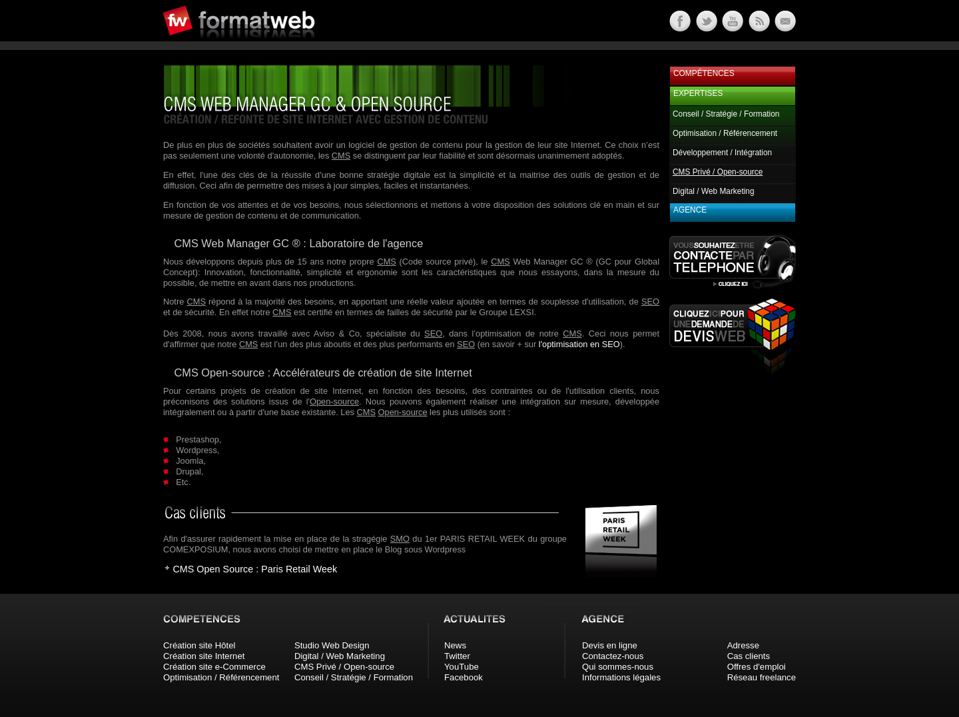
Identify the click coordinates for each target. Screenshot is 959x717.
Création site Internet (203, 656)
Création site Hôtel (199, 645)
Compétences (704, 73)
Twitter (457, 656)
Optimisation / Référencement (725, 133)
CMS (341, 156)
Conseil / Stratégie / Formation (726, 114)
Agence (690, 210)
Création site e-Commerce (214, 667)
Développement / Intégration (722, 152)
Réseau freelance (761, 677)
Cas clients (749, 656)
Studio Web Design (332, 645)
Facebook (463, 677)
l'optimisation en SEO (579, 344)
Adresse (743, 645)
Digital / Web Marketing (714, 191)
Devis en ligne (609, 645)
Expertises (698, 93)
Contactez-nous (612, 656)
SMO (400, 539)
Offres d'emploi (756, 667)
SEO (650, 302)
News (455, 645)
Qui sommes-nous (617, 667)
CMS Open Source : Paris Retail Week (254, 569)
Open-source (334, 401)
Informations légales (621, 677)
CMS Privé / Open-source (344, 667)
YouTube (461, 667)
